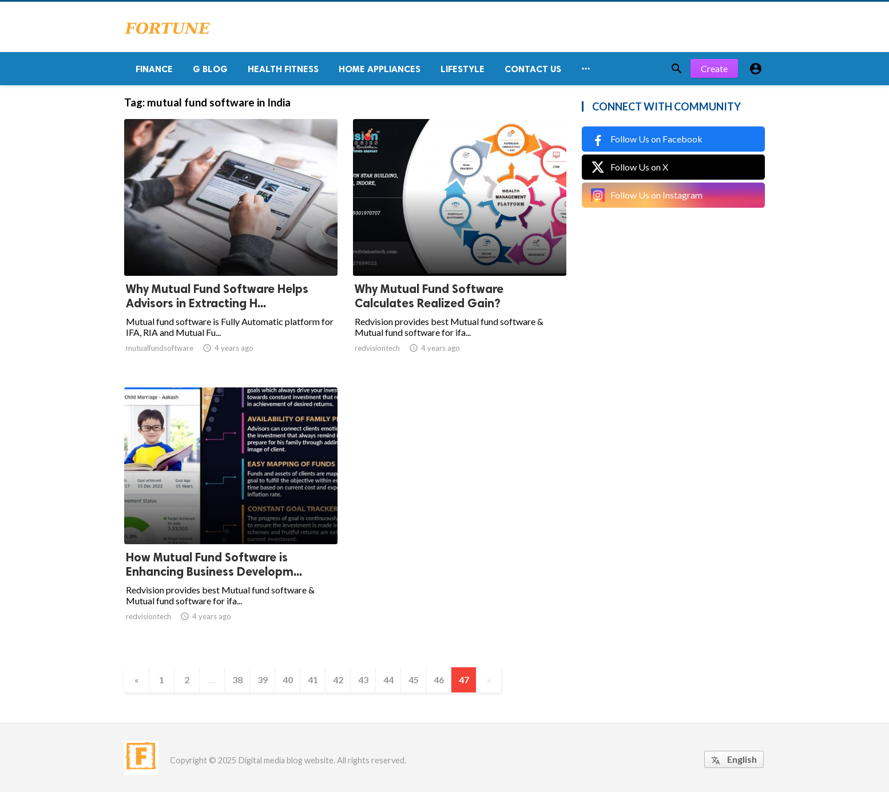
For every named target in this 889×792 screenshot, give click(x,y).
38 (237, 679)
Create (714, 68)
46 (439, 679)
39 (262, 679)
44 (388, 679)
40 (288, 679)
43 (363, 679)
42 (338, 679)
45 (413, 679)
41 (313, 679)
